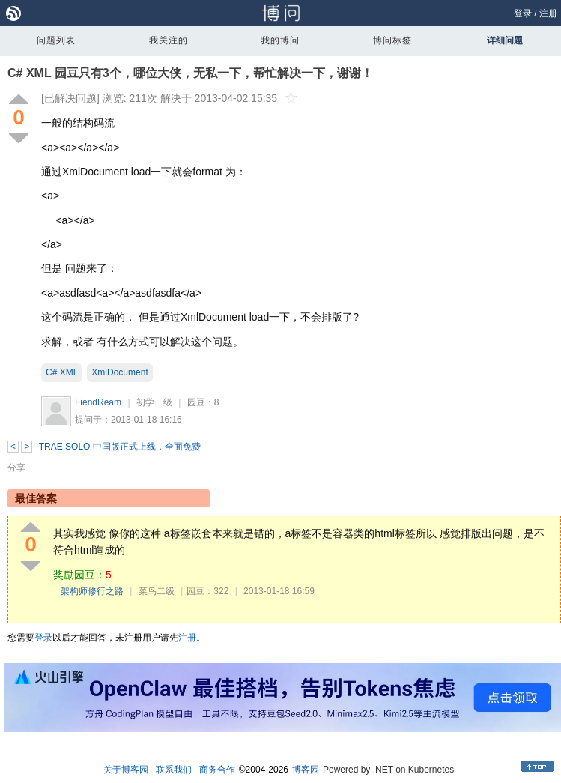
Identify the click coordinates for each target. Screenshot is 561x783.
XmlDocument (119, 372)
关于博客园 (125, 769)
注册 (548, 13)
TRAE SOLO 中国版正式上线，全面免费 (120, 446)
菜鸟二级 (157, 591)
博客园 (305, 769)
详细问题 (505, 40)
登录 (523, 13)
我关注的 (168, 40)
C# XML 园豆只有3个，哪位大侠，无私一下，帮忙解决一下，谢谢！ (190, 73)
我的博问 (280, 40)
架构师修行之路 (92, 591)
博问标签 (392, 40)
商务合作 (217, 769)
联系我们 (174, 769)
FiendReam (98, 402)
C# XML (62, 372)
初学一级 (154, 402)
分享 (16, 467)
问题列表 (56, 40)
